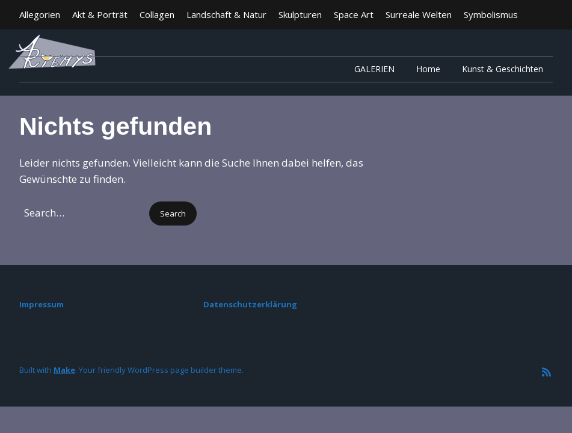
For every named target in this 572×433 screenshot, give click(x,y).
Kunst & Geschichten (502, 69)
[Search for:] (83, 212)
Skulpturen (300, 14)
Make (64, 369)
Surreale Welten (419, 14)
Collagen (157, 14)
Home (428, 69)
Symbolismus (491, 14)
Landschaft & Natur (226, 14)
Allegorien (39, 14)
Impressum (41, 304)
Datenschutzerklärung (250, 304)
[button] (173, 213)
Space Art (354, 14)
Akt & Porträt (100, 14)
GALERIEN (374, 69)
